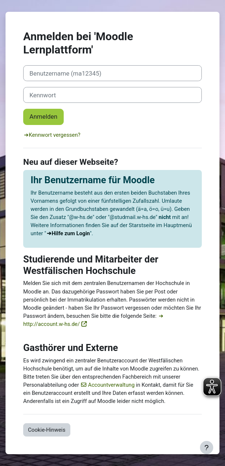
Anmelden (43, 116)
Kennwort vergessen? (54, 135)
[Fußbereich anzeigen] (206, 447)
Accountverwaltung (111, 385)
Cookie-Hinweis (47, 430)
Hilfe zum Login (71, 233)
